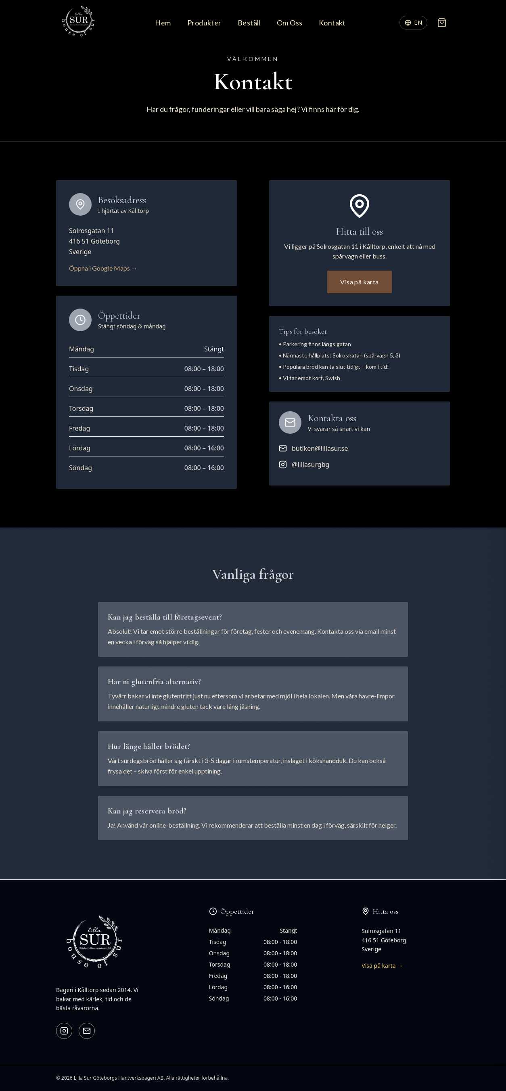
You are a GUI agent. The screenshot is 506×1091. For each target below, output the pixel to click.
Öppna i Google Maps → (103, 268)
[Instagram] (64, 1031)
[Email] (87, 1031)
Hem (163, 22)
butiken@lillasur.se (313, 448)
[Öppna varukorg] (442, 23)
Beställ (249, 22)
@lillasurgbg (304, 464)
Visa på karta (359, 282)
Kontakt (332, 22)
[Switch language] (413, 22)
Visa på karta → (382, 965)
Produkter (204, 22)
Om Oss (290, 22)
